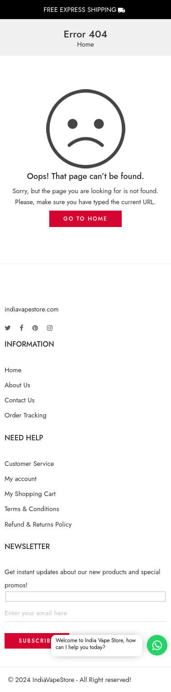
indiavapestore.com (32, 309)
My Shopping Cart (30, 493)
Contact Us (20, 400)
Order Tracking (26, 415)
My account (20, 478)
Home (85, 44)
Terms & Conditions (32, 508)
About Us (17, 385)
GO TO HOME (85, 219)
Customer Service (29, 463)
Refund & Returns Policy (38, 524)
